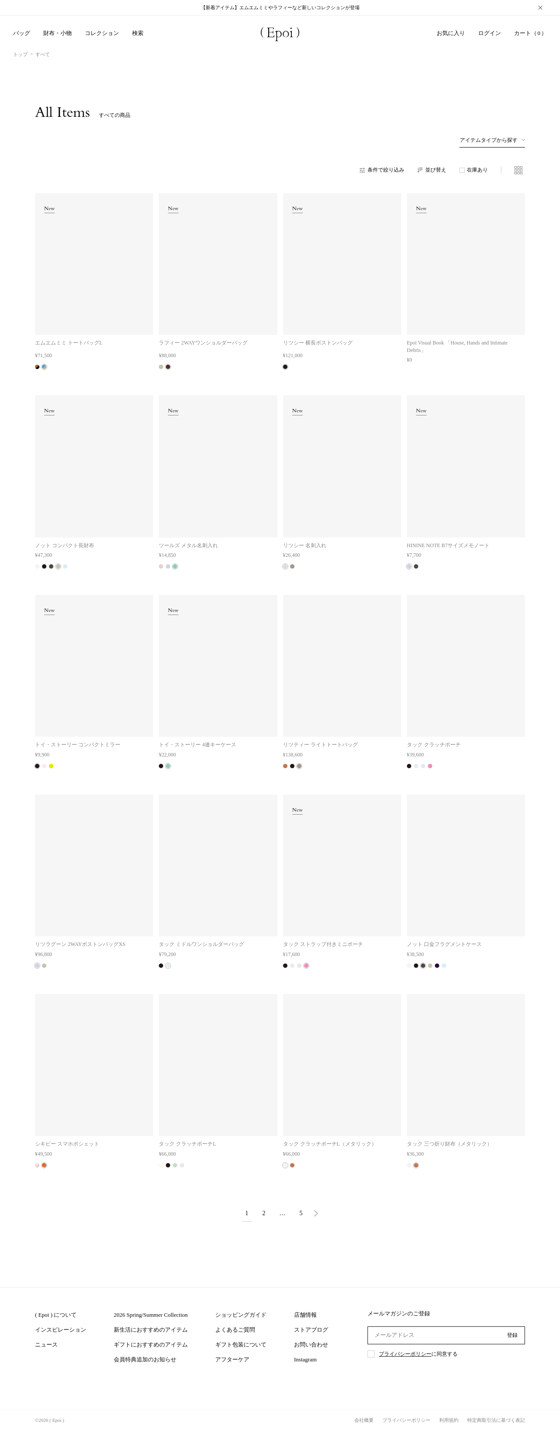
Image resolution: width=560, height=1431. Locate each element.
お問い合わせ (311, 1344)
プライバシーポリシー (405, 1354)
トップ (20, 54)
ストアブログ (311, 1329)
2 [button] (264, 1213)
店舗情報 (305, 1314)
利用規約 (448, 1420)
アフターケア (232, 1359)
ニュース (46, 1344)
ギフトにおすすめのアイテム (151, 1344)
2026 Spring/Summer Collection (151, 1314)
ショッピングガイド (240, 1314)
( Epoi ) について (56, 1314)
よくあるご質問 (235, 1329)
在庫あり (477, 170)
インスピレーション (60, 1329)
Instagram (305, 1359)
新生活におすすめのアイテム (151, 1329)
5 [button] (301, 1213)
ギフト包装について (240, 1344)
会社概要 (364, 1420)
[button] (316, 1214)
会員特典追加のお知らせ (145, 1359)
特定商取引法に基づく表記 (496, 1420)
